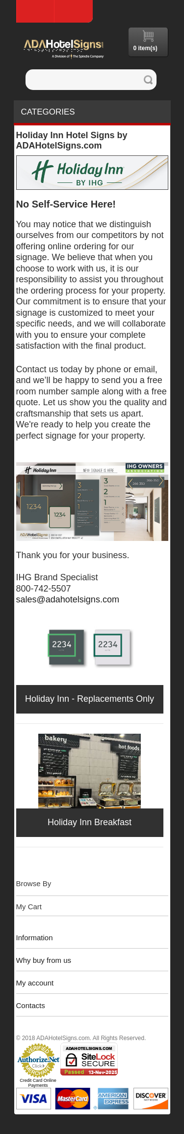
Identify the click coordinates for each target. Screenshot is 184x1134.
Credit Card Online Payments (38, 1083)
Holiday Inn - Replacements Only (89, 699)
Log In (73, 11)
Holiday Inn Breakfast (89, 822)
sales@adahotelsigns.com (67, 599)
